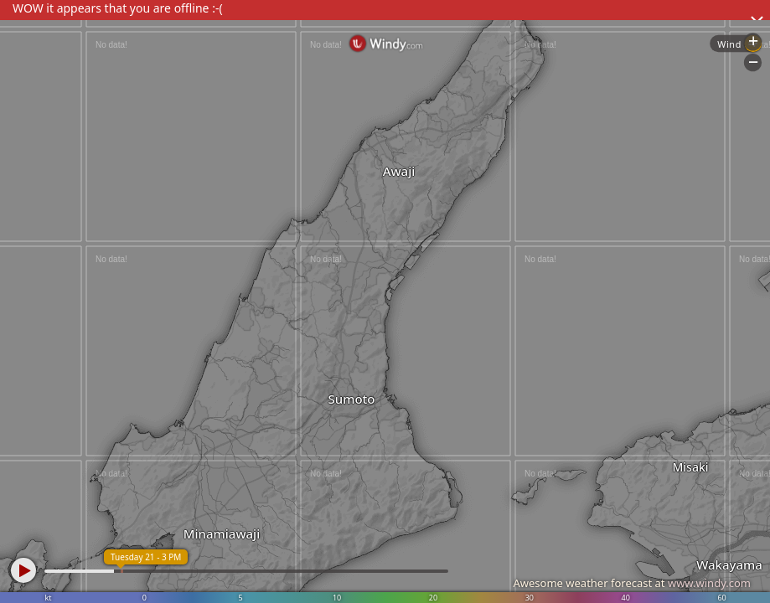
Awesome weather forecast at (632, 582)
